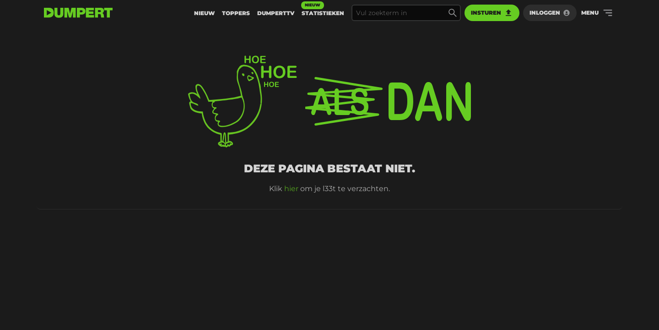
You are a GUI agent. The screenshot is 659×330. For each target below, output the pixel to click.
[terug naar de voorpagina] (78, 13)
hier (291, 188)
